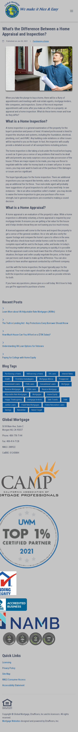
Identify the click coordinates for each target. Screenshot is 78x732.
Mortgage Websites (11, 721)
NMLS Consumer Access (13, 679)
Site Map (6, 674)
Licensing (6, 662)
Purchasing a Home (41, 41)
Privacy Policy (8, 668)
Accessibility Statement (13, 685)
